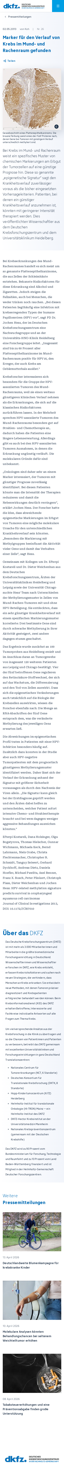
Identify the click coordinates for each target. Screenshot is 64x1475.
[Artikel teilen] (9, 61)
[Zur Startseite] (24, 6)
